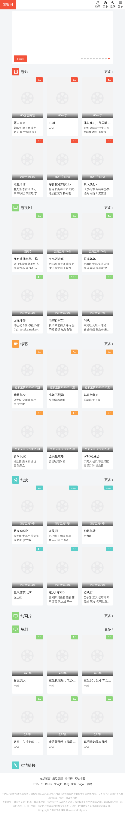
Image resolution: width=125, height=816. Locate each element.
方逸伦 (67, 325)
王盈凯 (67, 268)
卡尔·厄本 (89, 189)
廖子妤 (26, 127)
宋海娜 (21, 404)
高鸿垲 (88, 325)
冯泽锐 (100, 601)
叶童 (19, 132)
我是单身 (20, 394)
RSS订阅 (38, 784)
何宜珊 (61, 263)
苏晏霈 (100, 268)
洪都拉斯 (97, 263)
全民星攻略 (56, 456)
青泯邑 (26, 535)
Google (58, 784)
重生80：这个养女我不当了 (97, 681)
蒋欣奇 (100, 329)
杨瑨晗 (102, 597)
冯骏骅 (61, 597)
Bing (66, 784)
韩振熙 (21, 193)
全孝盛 (26, 399)
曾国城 (53, 461)
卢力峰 (88, 535)
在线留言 (45, 778)
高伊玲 (91, 465)
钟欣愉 (18, 461)
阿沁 (92, 601)
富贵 (54, 601)
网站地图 (80, 778)
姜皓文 (18, 127)
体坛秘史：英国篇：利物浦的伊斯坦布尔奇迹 (97, 123)
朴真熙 (18, 189)
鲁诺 (69, 329)
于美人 (88, 461)
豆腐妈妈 (90, 258)
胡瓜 (95, 461)
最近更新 (57, 778)
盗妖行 (88, 592)
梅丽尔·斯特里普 (58, 189)
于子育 (96, 399)
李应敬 (30, 193)
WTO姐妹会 (92, 456)
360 (73, 784)
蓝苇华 (91, 268)
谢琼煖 (88, 263)
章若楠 (59, 325)
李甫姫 (26, 189)
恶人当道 (20, 122)
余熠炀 (91, 329)
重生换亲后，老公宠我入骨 (62, 681)
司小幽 (53, 535)
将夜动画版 (21, 530)
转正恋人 (20, 680)
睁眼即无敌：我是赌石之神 (62, 742)
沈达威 (18, 597)
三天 (95, 597)
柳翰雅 (61, 399)
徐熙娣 (53, 399)
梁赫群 (88, 399)
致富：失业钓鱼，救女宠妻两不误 (27, 742)
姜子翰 (88, 597)
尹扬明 (27, 132)
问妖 (87, 320)
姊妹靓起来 (91, 394)
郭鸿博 (53, 597)
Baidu (48, 784)
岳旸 (57, 329)
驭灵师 (53, 530)
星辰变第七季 (23, 592)
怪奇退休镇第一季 (26, 258)
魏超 (19, 540)
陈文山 (59, 268)
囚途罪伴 (20, 320)
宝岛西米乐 (56, 258)
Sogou (81, 784)
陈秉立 (21, 465)
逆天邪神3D (57, 592)
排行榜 (69, 778)
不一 (69, 601)
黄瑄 (68, 263)
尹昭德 (53, 263)
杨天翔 (18, 535)
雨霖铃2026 (57, 320)
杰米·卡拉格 (99, 132)
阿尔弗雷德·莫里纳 (24, 263)
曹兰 (101, 461)
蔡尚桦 (61, 461)
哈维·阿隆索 (91, 127)
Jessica (24, 329)
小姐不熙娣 (56, 394)
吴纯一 (96, 325)
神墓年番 (90, 530)
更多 (108, 72)
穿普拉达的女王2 (60, 184)
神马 (89, 784)
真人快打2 (90, 184)
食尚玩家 (20, 456)
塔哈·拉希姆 (21, 325)
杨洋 (51, 325)
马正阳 (56, 540)
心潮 (52, 122)
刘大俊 (18, 399)
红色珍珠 (20, 184)
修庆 (63, 329)
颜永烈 (26, 461)
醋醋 (68, 597)
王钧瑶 (61, 535)
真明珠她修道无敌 (96, 741)
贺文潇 (27, 540)
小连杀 (65, 540)
